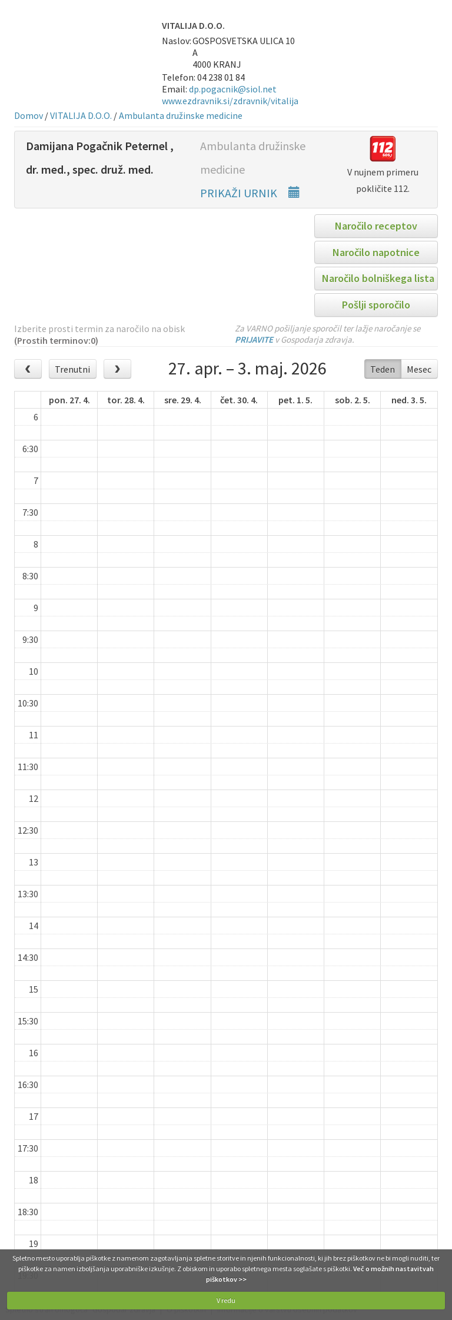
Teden (382, 369)
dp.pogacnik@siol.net (233, 89)
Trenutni (72, 369)
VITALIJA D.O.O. (81, 115)
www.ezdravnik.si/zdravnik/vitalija (230, 101)
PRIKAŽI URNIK (250, 192)
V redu (226, 1300)
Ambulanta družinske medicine (180, 115)
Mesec (419, 369)
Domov (28, 115)
